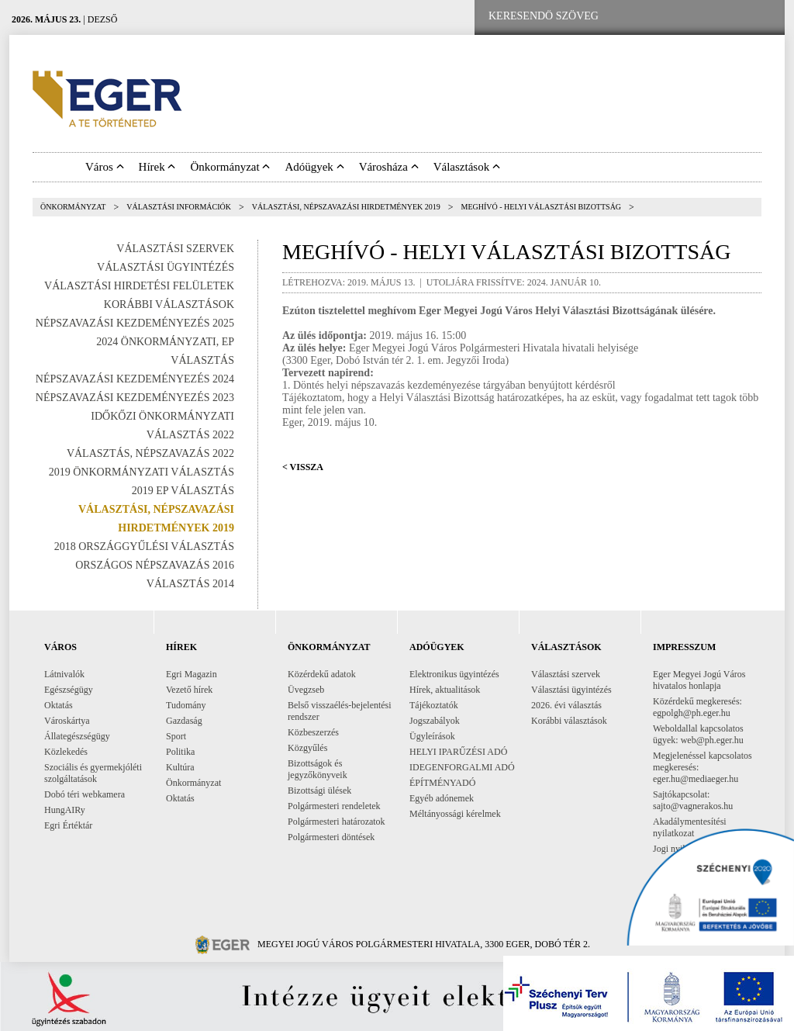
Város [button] (104, 167)
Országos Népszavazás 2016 (154, 565)
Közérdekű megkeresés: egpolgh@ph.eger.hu (697, 707)
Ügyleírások (432, 736)
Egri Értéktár (68, 825)
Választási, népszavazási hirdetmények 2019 (346, 206)
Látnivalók (64, 674)
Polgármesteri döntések (331, 837)
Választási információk (178, 206)
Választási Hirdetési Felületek (139, 286)
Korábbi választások (169, 304)
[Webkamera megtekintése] (712, 16)
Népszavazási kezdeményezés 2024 (135, 379)
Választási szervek (175, 248)
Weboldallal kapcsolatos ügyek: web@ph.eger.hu (698, 734)
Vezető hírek (189, 689)
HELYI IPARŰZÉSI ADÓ (458, 751)
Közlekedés (66, 751)
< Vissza (302, 467)
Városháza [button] (389, 167)
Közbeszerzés (313, 732)
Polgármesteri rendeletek (334, 806)
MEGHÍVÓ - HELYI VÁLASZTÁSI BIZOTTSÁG (541, 206)
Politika (180, 751)
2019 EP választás (183, 490)
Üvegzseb (306, 689)
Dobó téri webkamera (84, 794)
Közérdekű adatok (322, 674)
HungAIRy (64, 809)
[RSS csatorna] (760, 16)
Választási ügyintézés (165, 267)
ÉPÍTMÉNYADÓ (442, 782)
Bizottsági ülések (319, 790)
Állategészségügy (77, 736)
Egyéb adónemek (441, 798)
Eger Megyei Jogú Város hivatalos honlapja (699, 680)
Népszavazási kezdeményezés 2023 (135, 397)
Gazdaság (184, 720)
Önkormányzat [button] (230, 167)
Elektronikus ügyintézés (454, 674)
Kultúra (180, 767)
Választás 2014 (190, 584)
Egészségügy (68, 689)
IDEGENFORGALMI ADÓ (462, 767)
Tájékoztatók (433, 705)
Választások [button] (466, 167)
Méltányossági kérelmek (455, 813)
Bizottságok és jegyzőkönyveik (317, 769)
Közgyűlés (307, 747)
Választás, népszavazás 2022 (150, 453)
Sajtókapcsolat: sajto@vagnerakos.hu (693, 800)
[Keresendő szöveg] (543, 16)
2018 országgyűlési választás (144, 546)
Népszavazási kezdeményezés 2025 (135, 323)
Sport (176, 736)
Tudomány (186, 705)
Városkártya (67, 720)
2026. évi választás (566, 705)
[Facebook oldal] (663, 16)
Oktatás (58, 705)
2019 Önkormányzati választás (141, 472)
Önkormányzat (72, 206)
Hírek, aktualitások (444, 689)
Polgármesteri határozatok (336, 821)
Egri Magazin (191, 674)
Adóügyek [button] (314, 167)
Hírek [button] (157, 167)
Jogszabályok (434, 720)
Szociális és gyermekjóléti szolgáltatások (93, 773)
